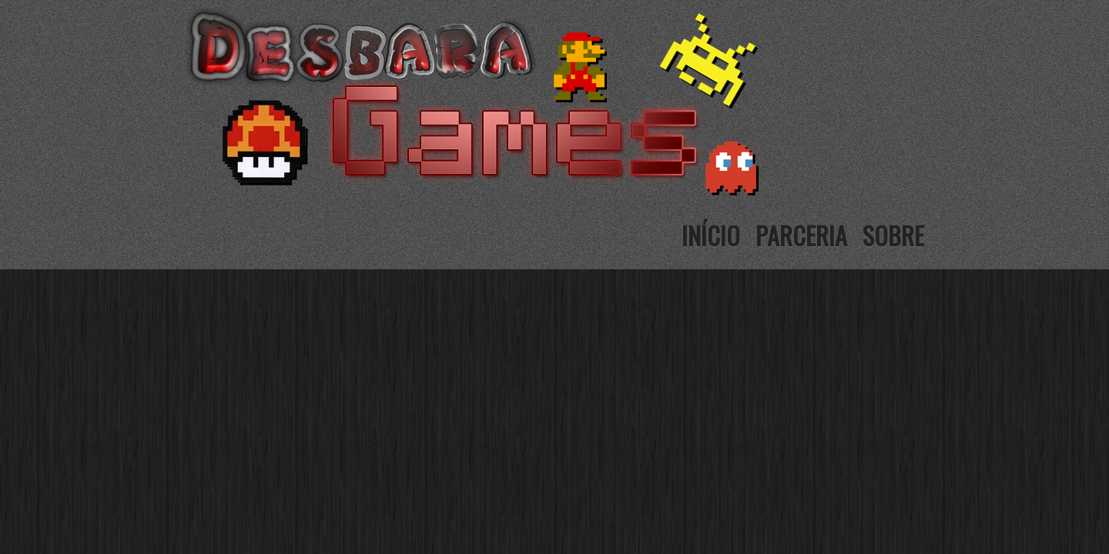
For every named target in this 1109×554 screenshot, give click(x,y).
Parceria (801, 235)
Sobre (893, 235)
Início (711, 235)
